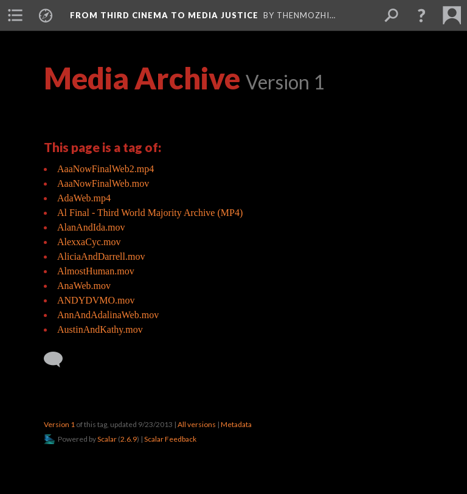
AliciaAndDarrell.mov (101, 256)
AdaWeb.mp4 (84, 198)
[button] (421, 15)
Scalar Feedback (170, 439)
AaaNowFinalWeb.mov (103, 183)
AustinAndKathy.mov (100, 329)
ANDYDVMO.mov (96, 300)
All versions (197, 424)
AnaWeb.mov (84, 285)
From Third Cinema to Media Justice (164, 15)
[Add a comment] (59, 359)
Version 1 (59, 424)
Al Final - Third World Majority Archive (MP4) (150, 212)
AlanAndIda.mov (91, 227)
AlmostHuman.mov (95, 271)
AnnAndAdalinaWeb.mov (108, 315)
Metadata (236, 424)
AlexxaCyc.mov (88, 242)
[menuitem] (15, 15)
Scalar (107, 439)
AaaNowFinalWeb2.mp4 (105, 169)
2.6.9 (128, 439)
